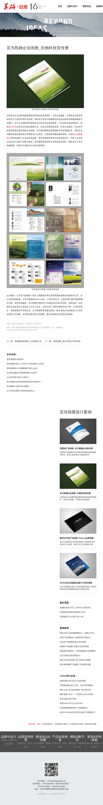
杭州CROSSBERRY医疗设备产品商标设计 (77, 712)
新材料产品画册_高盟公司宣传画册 (74, 646)
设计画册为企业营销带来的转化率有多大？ (24, 382)
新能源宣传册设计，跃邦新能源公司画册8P (78, 651)
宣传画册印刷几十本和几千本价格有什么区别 (25, 364)
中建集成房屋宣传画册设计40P (73, 612)
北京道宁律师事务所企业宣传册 (73, 642)
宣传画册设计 (48, 724)
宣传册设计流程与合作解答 (18, 386)
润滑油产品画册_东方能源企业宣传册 (76, 448)
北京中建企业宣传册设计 (70, 655)
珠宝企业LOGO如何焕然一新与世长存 (75, 690)
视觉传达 (87, 6)
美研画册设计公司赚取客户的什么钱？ (22, 368)
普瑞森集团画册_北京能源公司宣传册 (31, 341)
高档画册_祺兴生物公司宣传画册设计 (69, 341)
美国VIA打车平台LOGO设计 (71, 703)
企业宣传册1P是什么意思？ (18, 377)
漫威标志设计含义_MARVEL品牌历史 (75, 607)
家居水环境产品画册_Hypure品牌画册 (77, 538)
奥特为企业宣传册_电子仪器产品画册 (75, 660)
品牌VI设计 (72, 6)
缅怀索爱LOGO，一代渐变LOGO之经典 (76, 694)
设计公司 (13, 127)
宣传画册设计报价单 (15, 359)
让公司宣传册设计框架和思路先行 (21, 391)
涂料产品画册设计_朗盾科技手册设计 (75, 637)
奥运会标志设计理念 (68, 699)
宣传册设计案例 (61, 724)
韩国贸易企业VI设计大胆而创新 (73, 681)
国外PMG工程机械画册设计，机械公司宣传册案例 (80, 633)
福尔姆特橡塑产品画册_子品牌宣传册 (75, 664)
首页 (60, 6)
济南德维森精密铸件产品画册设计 (74, 708)
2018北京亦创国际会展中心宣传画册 (76, 583)
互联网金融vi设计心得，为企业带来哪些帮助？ (79, 685)
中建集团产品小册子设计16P (72, 616)
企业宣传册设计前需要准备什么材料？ (22, 373)
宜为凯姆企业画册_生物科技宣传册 (75, 493)
